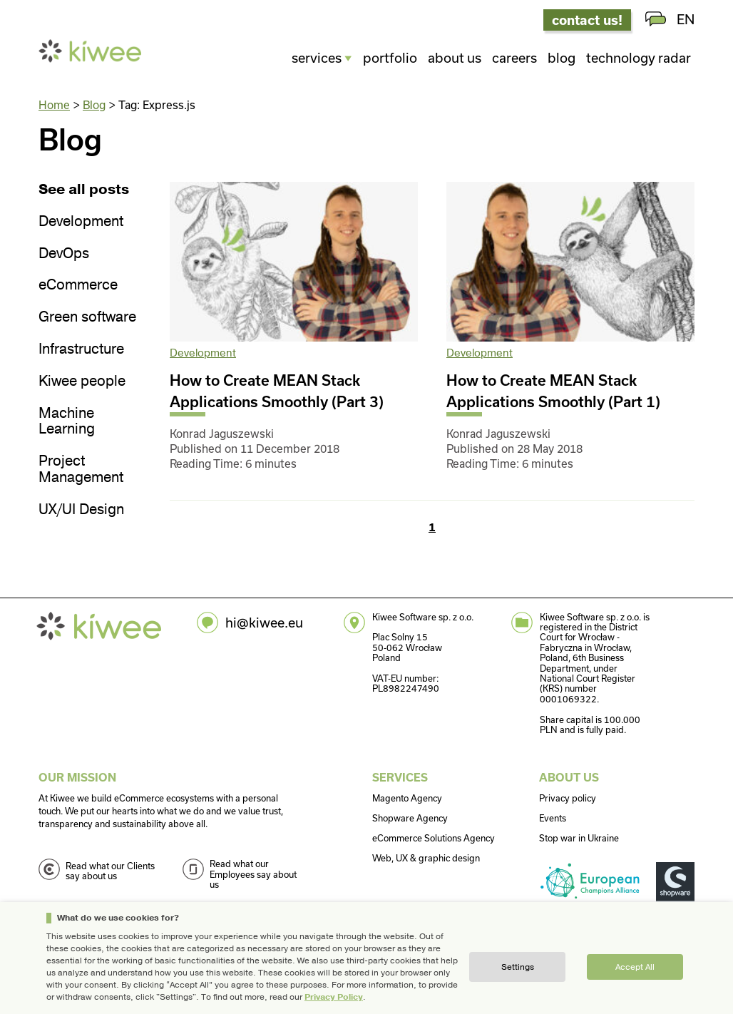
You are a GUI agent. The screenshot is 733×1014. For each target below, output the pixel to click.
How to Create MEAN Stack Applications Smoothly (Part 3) (277, 391)
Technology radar (638, 58)
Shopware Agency (410, 818)
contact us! (587, 20)
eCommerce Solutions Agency (433, 838)
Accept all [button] (635, 967)
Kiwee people (82, 382)
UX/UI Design (81, 510)
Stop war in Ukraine (579, 838)
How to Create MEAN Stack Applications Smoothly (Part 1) (553, 391)
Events (552, 818)
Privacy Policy (333, 997)
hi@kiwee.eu (264, 622)
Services (317, 57)
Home (54, 104)
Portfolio (390, 58)
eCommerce (78, 285)
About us (454, 58)
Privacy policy (567, 798)
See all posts (84, 190)
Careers (514, 58)
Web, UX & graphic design (426, 858)
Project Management (81, 470)
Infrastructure (81, 350)
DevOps (64, 254)
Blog (561, 58)
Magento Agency (407, 798)
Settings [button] (517, 967)
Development (81, 222)
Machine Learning (67, 422)
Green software (87, 317)
